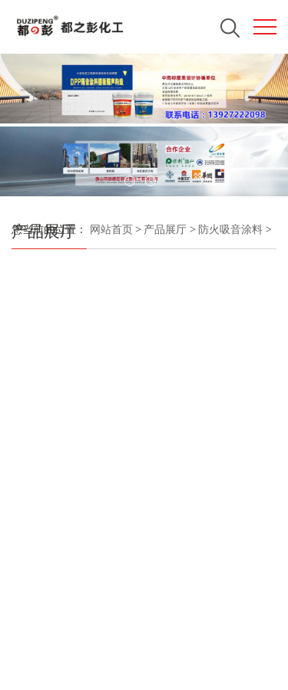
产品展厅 (165, 229)
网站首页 (111, 229)
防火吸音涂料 (229, 229)
